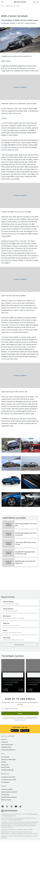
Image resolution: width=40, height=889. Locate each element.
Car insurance (5, 782)
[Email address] (20, 708)
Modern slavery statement (9, 797)
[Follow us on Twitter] (7, 806)
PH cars (3, 762)
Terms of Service (8, 815)
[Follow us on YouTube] (16, 806)
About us (4, 739)
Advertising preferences (8, 750)
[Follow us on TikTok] (20, 806)
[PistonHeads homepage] (20, 2)
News (2, 6)
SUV (5, 145)
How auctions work (7, 744)
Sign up (20, 713)
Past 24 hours (5, 767)
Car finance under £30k (8, 777)
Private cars (4, 765)
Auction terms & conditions (9, 792)
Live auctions (5, 757)
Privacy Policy (21, 717)
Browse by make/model (8, 759)
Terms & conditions (7, 789)
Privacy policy (5, 794)
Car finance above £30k (8, 779)
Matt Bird (6, 23)
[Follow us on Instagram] (11, 806)
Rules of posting (6, 800)
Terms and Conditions (32, 717)
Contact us (4, 742)
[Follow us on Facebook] (2, 806)
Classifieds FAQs (6, 747)
